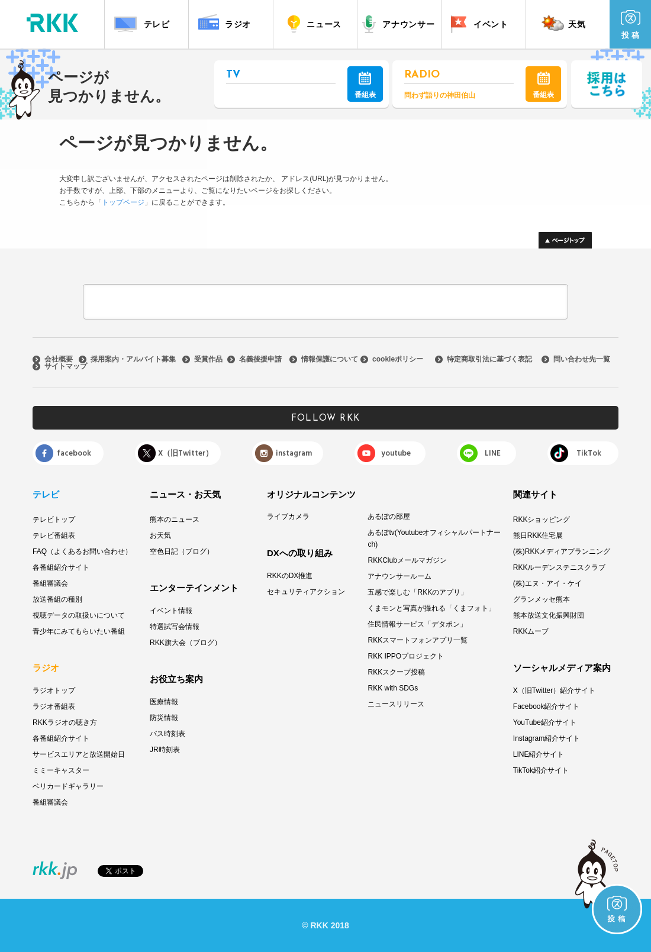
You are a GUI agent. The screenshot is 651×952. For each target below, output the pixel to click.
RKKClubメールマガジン (407, 560)
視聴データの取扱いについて (79, 615)
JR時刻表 (165, 750)
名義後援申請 (260, 359)
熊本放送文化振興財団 (548, 615)
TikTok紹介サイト (541, 770)
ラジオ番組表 (54, 706)
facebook (74, 453)
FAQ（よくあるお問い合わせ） (82, 551)
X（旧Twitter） (185, 453)
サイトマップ (65, 366)
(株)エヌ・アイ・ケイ (547, 583)
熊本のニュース (174, 519)
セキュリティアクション (306, 592)
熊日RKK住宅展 (538, 535)
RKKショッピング (542, 519)
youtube (396, 453)
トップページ (123, 202)
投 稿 (630, 25)
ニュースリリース (396, 704)
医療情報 (164, 702)
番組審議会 (50, 583)
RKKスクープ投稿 (396, 672)
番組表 (365, 85)
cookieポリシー (397, 359)
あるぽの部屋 (389, 516)
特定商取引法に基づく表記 (489, 359)
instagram (294, 453)
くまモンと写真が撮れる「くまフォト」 (431, 608)
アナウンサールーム (399, 576)
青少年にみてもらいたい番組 (79, 631)
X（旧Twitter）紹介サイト (554, 690)
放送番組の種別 (57, 599)
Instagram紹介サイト (546, 738)
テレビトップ (54, 519)
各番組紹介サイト (61, 567)
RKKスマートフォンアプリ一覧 (418, 640)
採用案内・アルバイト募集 (133, 359)
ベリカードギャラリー (68, 786)
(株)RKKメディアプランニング (562, 551)
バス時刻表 (167, 734)
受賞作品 (208, 359)
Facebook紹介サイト (546, 706)
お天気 (160, 535)
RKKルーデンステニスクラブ (559, 567)
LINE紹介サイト (539, 754)
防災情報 (164, 718)
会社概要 (58, 359)
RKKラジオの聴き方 (65, 722)
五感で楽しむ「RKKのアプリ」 (418, 592)
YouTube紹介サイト (544, 722)
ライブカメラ (288, 516)
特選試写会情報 (174, 626)
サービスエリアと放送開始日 (79, 754)
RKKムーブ (531, 631)
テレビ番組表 (54, 535)
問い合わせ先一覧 (581, 359)
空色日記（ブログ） (182, 551)
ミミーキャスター (61, 770)
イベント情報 (171, 610)
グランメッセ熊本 (541, 599)
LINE (493, 453)
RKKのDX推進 (289, 576)
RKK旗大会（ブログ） (185, 642)
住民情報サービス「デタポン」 (417, 624)
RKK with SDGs (393, 688)
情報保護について (329, 359)
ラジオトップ (54, 690)
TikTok (588, 453)
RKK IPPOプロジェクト (406, 656)
